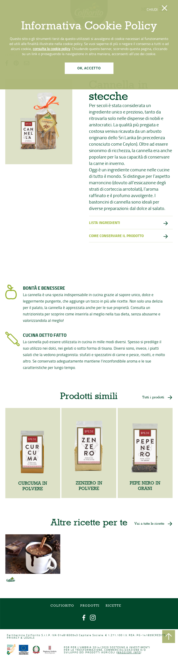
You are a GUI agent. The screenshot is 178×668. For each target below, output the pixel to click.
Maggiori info (128, 652)
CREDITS (159, 635)
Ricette (113, 607)
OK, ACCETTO (89, 68)
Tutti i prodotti (153, 398)
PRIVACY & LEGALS (21, 638)
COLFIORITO (62, 607)
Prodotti (89, 607)
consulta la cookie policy (51, 48)
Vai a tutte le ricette (149, 524)
